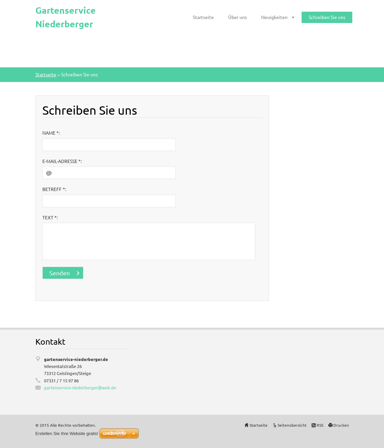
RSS (320, 425)
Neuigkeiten (274, 17)
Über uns (237, 17)
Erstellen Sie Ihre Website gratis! (66, 433)
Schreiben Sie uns (327, 17)
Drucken (341, 425)
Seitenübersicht (292, 425)
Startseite (203, 17)
